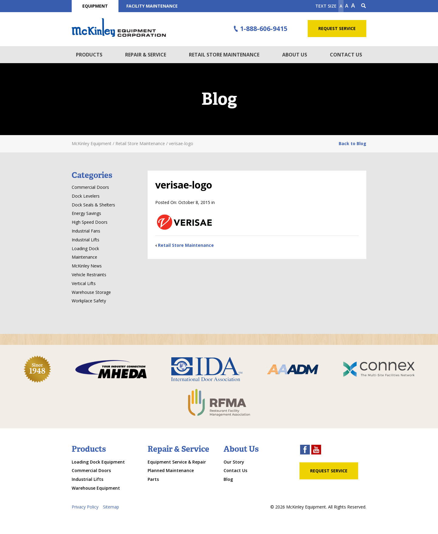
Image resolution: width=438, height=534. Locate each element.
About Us (294, 54)
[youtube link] (316, 450)
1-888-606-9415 (259, 28)
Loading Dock (85, 248)
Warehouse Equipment (96, 488)
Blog (228, 479)
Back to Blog (352, 143)
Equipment (95, 6)
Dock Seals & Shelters (93, 205)
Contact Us (346, 54)
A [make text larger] (353, 5)
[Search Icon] (363, 6)
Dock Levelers (86, 196)
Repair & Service (145, 54)
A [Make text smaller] (341, 6)
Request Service (337, 28)
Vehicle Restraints (89, 274)
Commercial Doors (90, 187)
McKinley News (87, 266)
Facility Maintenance (152, 6)
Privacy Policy (85, 507)
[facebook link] (305, 450)
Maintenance (84, 257)
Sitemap (111, 507)
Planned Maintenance (171, 470)
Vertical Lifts (84, 283)
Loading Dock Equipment (98, 462)
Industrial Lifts (85, 240)
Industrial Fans (86, 231)
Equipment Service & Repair (177, 462)
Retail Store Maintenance (224, 54)
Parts (153, 479)
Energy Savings (86, 213)
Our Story (234, 462)
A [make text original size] (346, 5)
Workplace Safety (89, 301)
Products (89, 54)
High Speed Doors (90, 222)
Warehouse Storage (91, 292)
